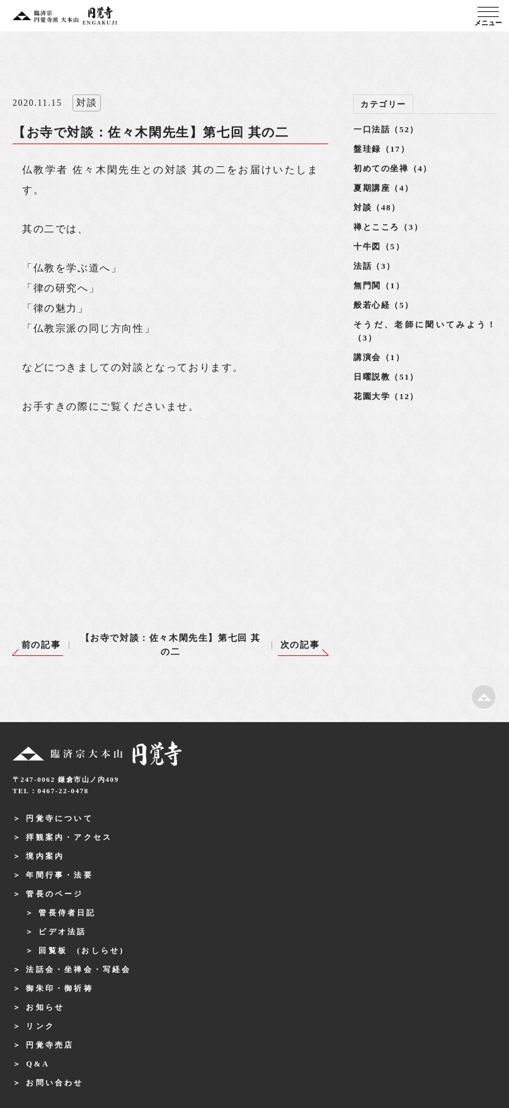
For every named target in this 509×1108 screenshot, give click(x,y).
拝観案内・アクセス (69, 837)
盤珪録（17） (381, 149)
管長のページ (54, 894)
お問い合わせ (54, 1082)
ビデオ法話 (62, 931)
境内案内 (45, 856)
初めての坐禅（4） (392, 168)
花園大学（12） (386, 396)
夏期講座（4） (383, 188)
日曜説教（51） (386, 377)
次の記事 (299, 645)
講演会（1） (378, 357)
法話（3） (374, 266)
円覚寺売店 (50, 1045)
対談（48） (377, 207)
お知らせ (45, 1007)
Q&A (38, 1064)
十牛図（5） (378, 246)
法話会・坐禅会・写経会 (78, 969)
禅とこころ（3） (388, 227)
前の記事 (40, 645)
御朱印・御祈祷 (59, 988)
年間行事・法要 (59, 875)
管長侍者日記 (67, 912)
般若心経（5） (383, 305)
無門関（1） (378, 285)
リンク (40, 1026)
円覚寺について (59, 818)
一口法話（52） (386, 129)
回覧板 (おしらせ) (81, 950)
